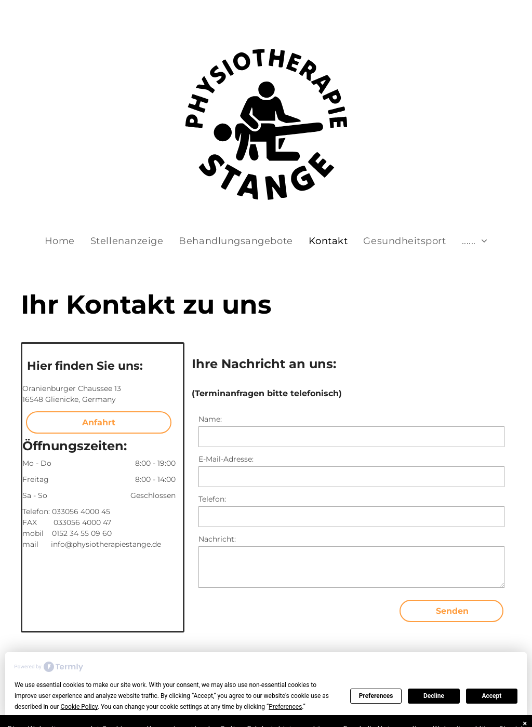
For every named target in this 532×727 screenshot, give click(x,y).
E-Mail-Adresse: (226, 459)
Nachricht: (217, 539)
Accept (491, 695)
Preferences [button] (285, 706)
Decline (433, 695)
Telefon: (212, 499)
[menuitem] (60, 241)
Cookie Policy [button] (78, 706)
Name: (210, 419)
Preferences (376, 695)
